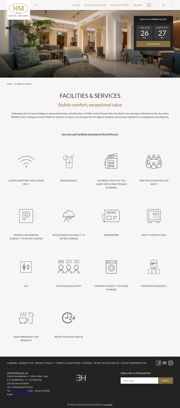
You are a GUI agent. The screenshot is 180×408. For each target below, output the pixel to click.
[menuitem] (76, 5)
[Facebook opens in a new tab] (158, 362)
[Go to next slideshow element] (171, 73)
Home (9, 84)
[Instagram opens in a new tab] (170, 362)
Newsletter (26, 363)
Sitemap (87, 363)
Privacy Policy (44, 363)
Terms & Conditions (67, 363)
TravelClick (107, 404)
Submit (166, 380)
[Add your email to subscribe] (139, 380)
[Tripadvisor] (164, 362)
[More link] (148, 5)
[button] (144, 32)
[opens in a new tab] (81, 378)
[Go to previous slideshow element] (161, 73)
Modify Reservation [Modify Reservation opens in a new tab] (133, 363)
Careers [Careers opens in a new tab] (12, 363)
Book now (153, 44)
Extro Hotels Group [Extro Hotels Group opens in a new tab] (106, 363)
